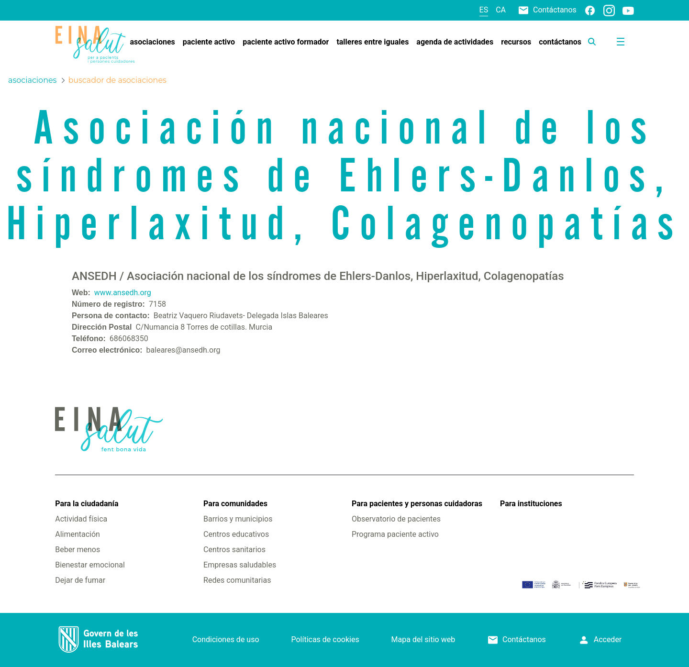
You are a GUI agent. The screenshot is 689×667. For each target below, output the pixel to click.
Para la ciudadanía (86, 503)
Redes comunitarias (237, 580)
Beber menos (77, 549)
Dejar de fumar (80, 580)
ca (501, 9)
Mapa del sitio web (423, 639)
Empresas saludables (239, 564)
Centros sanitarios (234, 549)
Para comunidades (235, 503)
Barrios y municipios (237, 518)
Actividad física (81, 518)
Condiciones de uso (225, 639)
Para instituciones (531, 503)
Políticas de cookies (325, 639)
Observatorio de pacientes (396, 518)
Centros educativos (236, 534)
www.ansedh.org (122, 292)
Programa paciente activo (395, 534)
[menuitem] (152, 42)
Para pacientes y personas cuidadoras (417, 503)
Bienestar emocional (90, 564)
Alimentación (77, 534)
